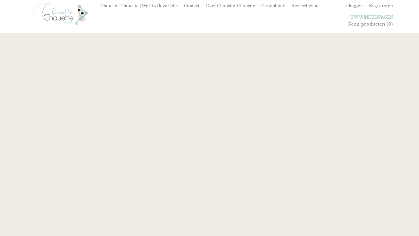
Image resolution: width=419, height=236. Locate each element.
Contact (191, 5)
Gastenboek (273, 5)
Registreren (381, 5)
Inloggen (353, 5)
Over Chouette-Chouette (230, 5)
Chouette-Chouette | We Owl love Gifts (139, 5)
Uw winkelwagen (371, 17)
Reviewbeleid (305, 5)
